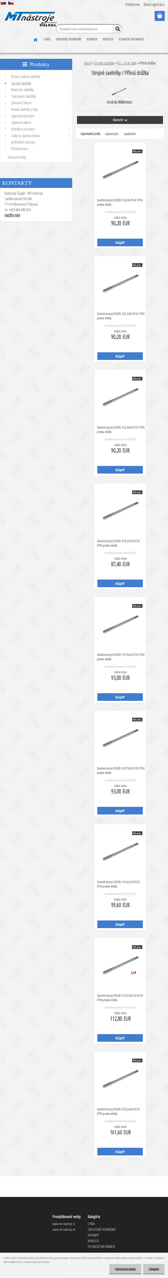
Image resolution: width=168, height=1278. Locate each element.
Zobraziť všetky (16, 157)
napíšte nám (12, 215)
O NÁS (47, 39)
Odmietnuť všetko (125, 1269)
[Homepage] (35, 39)
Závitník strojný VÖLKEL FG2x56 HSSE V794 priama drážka (119, 202)
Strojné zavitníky (104, 63)
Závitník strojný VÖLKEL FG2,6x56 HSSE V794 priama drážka (120, 429)
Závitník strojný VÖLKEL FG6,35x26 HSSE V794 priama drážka (118, 543)
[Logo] (30, 16)
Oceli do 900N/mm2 (119, 95)
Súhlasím (154, 1269)
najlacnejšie (112, 133)
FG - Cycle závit (126, 63)
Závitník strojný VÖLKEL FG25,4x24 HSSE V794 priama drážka (118, 1111)
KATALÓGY (108, 39)
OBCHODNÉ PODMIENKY (68, 39)
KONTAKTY (92, 39)
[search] (117, 30)
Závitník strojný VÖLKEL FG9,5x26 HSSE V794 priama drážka (120, 770)
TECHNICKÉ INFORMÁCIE (131, 39)
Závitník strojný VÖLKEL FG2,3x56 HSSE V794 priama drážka (120, 315)
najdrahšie (130, 133)
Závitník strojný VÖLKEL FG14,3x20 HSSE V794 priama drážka (118, 884)
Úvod (87, 63)
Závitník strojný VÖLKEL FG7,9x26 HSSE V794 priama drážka (120, 656)
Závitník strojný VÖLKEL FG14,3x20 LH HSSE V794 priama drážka (120, 997)
